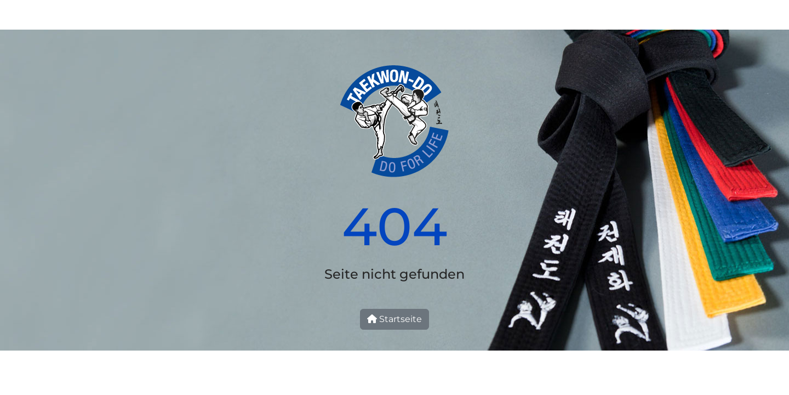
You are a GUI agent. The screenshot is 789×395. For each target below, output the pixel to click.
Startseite (394, 319)
